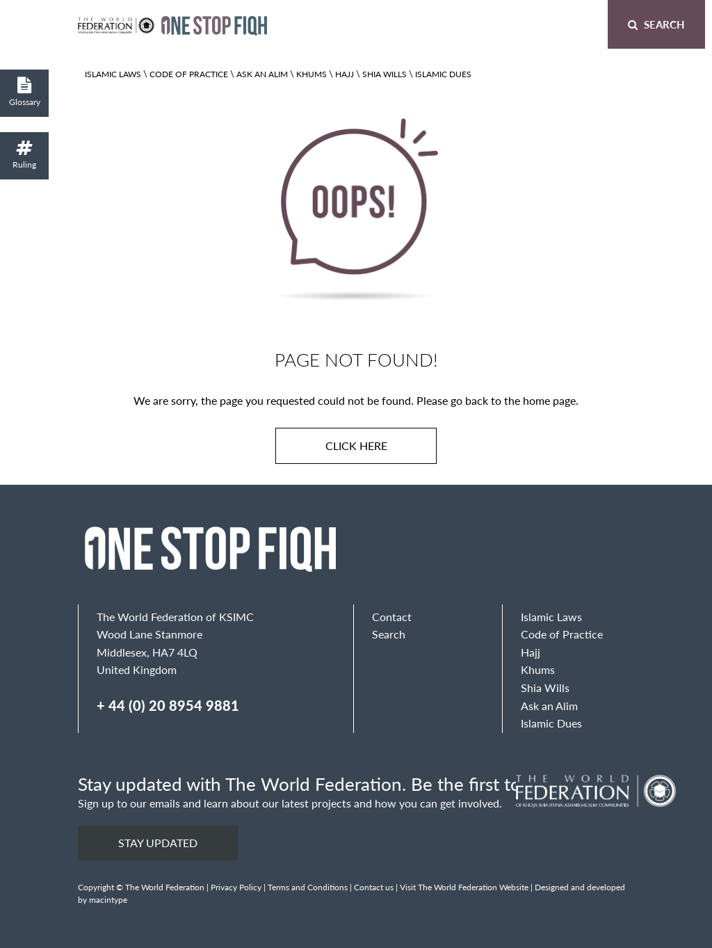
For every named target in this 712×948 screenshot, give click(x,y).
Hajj (344, 74)
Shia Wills (384, 74)
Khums (311, 74)
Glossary (24, 92)
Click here (356, 445)
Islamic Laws (113, 74)
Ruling (24, 154)
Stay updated (157, 843)
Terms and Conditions (308, 887)
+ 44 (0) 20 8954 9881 (168, 705)
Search (656, 24)
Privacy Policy (236, 887)
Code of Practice (188, 74)
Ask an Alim (262, 74)
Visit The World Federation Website (464, 887)
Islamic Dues (443, 74)
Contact (392, 617)
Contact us (374, 887)
